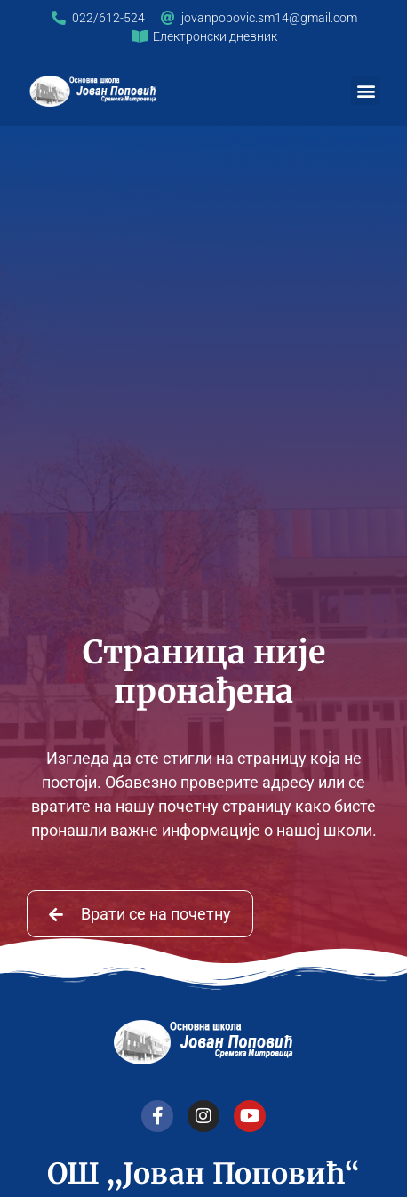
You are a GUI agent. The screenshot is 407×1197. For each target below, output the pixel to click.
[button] (365, 90)
